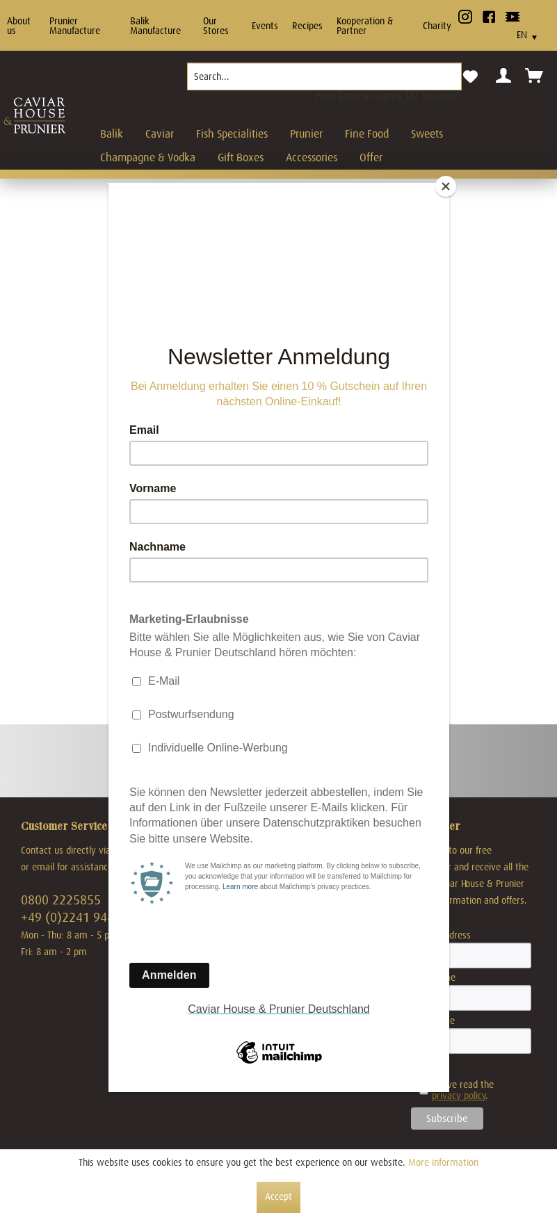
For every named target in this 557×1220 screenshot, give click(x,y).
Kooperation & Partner (365, 25)
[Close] (445, 186)
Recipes (307, 26)
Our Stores (216, 25)
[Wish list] (470, 77)
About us (19, 25)
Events (265, 26)
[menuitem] (324, 82)
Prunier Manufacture (74, 25)
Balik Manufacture (155, 25)
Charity (437, 26)
